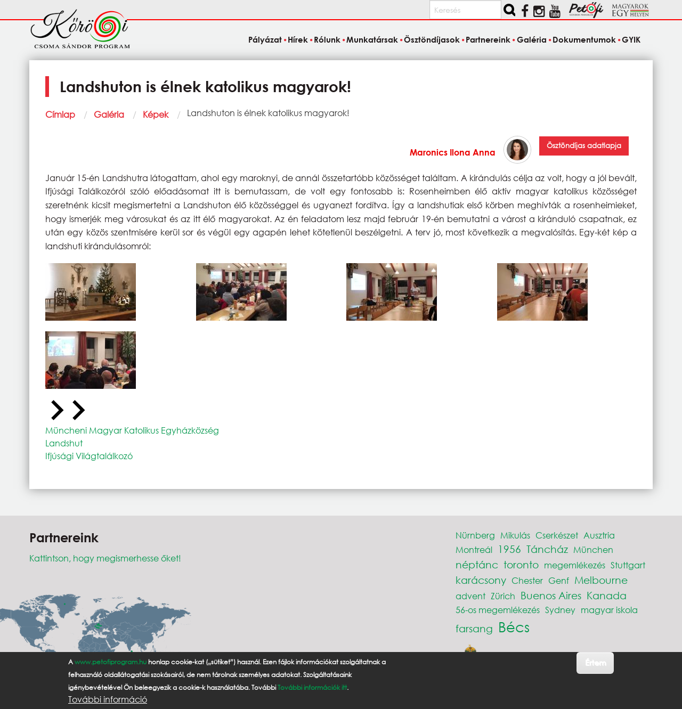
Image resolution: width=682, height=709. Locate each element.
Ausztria (599, 535)
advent (470, 595)
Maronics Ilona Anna (453, 152)
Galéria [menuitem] (532, 39)
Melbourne (601, 580)
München (593, 549)
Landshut (64, 443)
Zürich (503, 595)
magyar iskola (609, 609)
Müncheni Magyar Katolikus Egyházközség (132, 430)
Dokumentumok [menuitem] (584, 39)
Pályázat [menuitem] (265, 39)
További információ (107, 699)
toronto (521, 564)
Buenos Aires (551, 595)
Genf (558, 580)
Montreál (474, 549)
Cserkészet (556, 535)
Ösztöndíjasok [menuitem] (432, 39)
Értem (595, 662)
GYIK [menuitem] (631, 39)
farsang (474, 628)
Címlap (60, 114)
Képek (155, 114)
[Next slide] (77, 411)
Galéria (109, 114)
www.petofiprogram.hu (111, 661)
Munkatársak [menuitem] (372, 39)
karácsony (481, 580)
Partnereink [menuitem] (488, 39)
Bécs (514, 626)
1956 (509, 549)
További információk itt (312, 687)
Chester (527, 580)
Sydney (560, 609)
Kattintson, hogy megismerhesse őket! (105, 558)
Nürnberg (475, 535)
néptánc (477, 564)
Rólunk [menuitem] (327, 39)
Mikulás (515, 535)
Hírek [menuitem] (298, 39)
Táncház (547, 549)
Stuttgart (628, 565)
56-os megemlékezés (498, 609)
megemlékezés (574, 565)
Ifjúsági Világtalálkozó (89, 455)
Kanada (607, 595)
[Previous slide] (56, 411)
